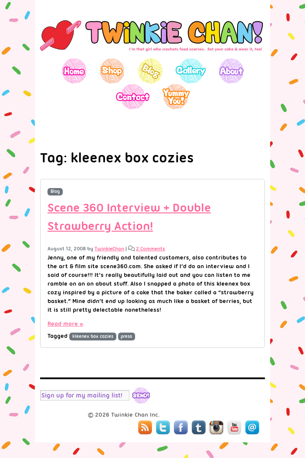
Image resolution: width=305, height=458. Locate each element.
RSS (145, 427)
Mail (252, 427)
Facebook (181, 427)
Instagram (217, 427)
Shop (112, 71)
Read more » (65, 323)
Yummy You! (176, 96)
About (231, 71)
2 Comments (150, 249)
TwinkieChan (109, 249)
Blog (150, 71)
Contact (132, 96)
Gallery (191, 71)
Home (74, 71)
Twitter (163, 427)
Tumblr (199, 427)
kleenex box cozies (92, 336)
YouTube (234, 427)
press (126, 336)
